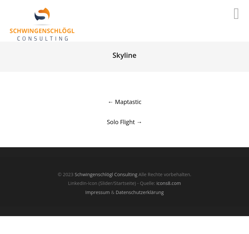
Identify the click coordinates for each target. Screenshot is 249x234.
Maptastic (124, 102)
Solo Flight (124, 122)
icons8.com (168, 183)
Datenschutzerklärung (140, 192)
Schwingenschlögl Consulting (106, 174)
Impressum (97, 192)
